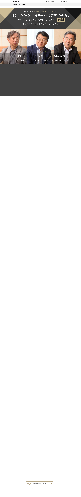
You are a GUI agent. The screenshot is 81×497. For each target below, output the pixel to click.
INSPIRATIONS (20, 7)
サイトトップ (15, 7)
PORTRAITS (57, 4)
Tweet (34, 488)
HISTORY (45, 4)
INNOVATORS (64, 4)
